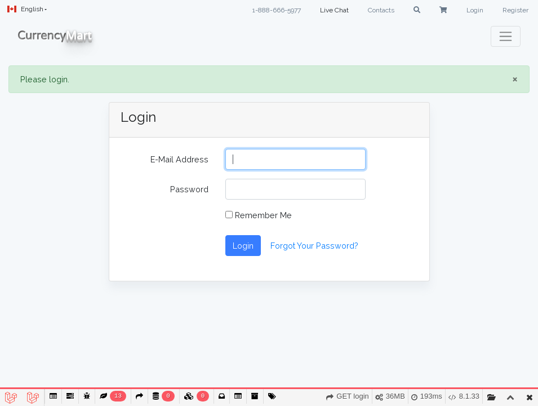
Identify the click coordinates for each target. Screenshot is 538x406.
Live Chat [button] (334, 10)
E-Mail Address (179, 159)
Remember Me (258, 215)
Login (474, 10)
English (25, 9)
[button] (417, 10)
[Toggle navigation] (506, 36)
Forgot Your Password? (314, 245)
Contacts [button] (381, 10)
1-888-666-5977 (276, 10)
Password (189, 189)
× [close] (515, 79)
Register (515, 10)
